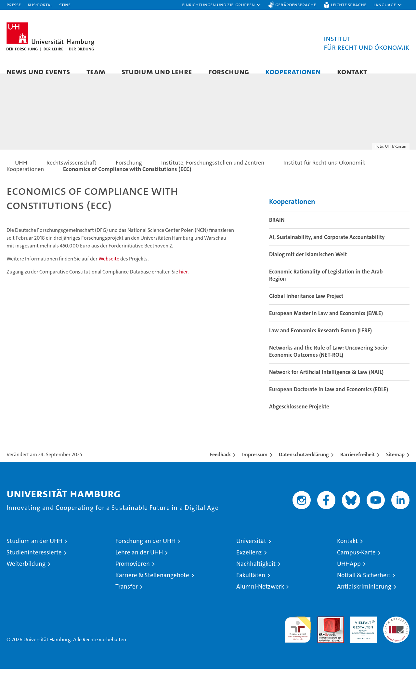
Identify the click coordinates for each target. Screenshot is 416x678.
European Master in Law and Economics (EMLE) (326, 322)
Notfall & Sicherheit (363, 584)
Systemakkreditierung (396, 629)
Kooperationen (293, 71)
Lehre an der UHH (139, 561)
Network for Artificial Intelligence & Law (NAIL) (326, 381)
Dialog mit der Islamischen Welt (308, 263)
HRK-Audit (361, 629)
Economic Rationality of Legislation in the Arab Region (326, 284)
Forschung (228, 71)
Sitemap (395, 463)
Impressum (254, 463)
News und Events (38, 71)
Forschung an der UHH (145, 550)
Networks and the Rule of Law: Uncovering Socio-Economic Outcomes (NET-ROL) (329, 360)
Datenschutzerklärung (304, 463)
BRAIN (277, 229)
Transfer (126, 596)
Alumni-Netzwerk (260, 596)
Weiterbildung (26, 573)
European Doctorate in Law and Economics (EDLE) (328, 398)
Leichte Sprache (348, 4)
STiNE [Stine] (65, 4)
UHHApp (349, 573)
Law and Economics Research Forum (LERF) (320, 339)
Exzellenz (249, 561)
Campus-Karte (356, 561)
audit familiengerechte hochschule (298, 636)
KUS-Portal (40, 4)
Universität (251, 550)
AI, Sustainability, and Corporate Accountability (327, 246)
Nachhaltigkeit (256, 573)
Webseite (109, 267)
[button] (221, 5)
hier (183, 280)
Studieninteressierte (34, 561)
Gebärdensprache (295, 4)
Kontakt (352, 71)
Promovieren (132, 573)
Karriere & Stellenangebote (152, 584)
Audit (324, 629)
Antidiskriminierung (364, 596)
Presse (13, 4)
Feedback (220, 463)
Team (95, 71)
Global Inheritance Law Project (306, 305)
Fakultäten (250, 584)
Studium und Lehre (157, 71)
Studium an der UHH (34, 550)
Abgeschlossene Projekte (299, 415)
